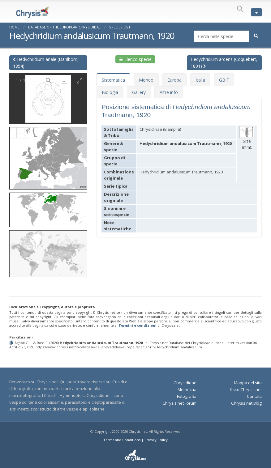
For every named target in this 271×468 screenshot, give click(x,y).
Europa (174, 80)
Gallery (139, 92)
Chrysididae (185, 382)
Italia (200, 80)
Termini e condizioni (137, 325)
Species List (120, 27)
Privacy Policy (156, 439)
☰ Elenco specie (135, 59)
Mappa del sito (248, 382)
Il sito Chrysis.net (246, 389)
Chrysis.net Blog (246, 403)
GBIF (224, 80)
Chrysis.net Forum (179, 403)
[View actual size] (48, 80)
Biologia (110, 92)
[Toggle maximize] (79, 80)
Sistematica (113, 80)
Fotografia (186, 396)
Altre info (169, 92)
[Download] (64, 80)
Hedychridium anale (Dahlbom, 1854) (46, 62)
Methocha (187, 389)
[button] (48, 156)
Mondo (146, 80)
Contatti (254, 396)
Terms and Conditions (121, 439)
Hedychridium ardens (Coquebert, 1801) (224, 62)
